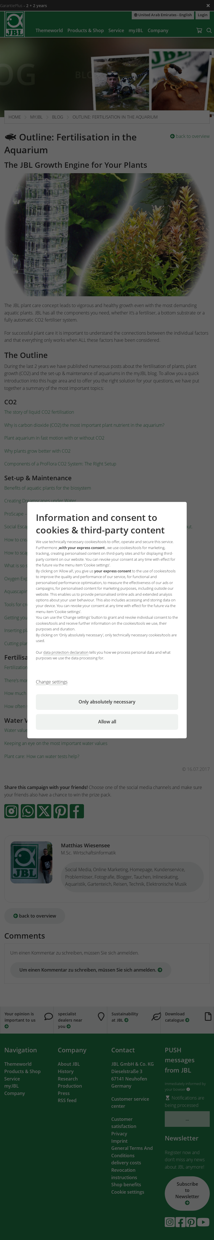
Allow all (107, 722)
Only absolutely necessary (107, 702)
